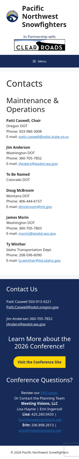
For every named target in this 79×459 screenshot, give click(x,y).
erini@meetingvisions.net (40, 430)
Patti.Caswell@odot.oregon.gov (32, 307)
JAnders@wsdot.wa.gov (38, 163)
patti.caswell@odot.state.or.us (44, 136)
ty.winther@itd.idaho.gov (40, 260)
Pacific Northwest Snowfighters (44, 16)
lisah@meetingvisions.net (40, 419)
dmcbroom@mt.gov (35, 206)
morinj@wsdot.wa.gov (37, 233)
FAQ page (49, 392)
